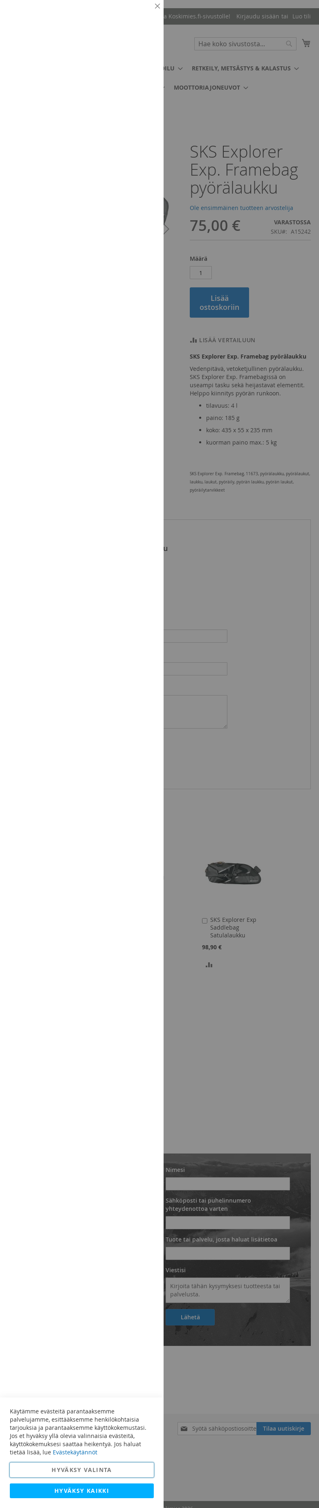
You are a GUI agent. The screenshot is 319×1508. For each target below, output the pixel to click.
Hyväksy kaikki (81, 1490)
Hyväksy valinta (82, 1470)
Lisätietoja (139, 75)
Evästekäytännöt (75, 1452)
